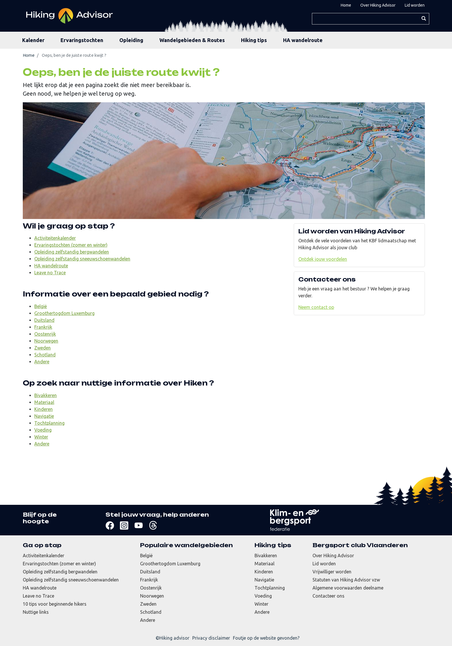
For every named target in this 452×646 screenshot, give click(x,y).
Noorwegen (46, 340)
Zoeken (423, 18)
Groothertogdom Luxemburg (64, 313)
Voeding (43, 429)
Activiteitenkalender (55, 238)
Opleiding (131, 40)
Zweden (42, 347)
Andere (41, 361)
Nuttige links (36, 612)
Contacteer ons (328, 595)
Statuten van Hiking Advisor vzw (346, 579)
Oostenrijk (45, 334)
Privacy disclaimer (211, 638)
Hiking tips (254, 40)
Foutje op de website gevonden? (266, 638)
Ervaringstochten (82, 40)
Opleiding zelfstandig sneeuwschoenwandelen (82, 258)
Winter (41, 436)
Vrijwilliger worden (331, 571)
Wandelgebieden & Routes (192, 40)
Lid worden (415, 5)
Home (346, 5)
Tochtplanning (49, 423)
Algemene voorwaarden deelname (347, 587)
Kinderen (43, 409)
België (40, 306)
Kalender (33, 40)
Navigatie (44, 416)
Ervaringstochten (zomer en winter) (71, 245)
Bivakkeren (45, 395)
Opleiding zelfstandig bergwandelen (71, 251)
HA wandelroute (303, 40)
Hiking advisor (174, 638)
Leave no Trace (50, 272)
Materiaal (44, 402)
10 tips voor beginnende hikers (54, 604)
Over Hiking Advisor (378, 5)
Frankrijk (43, 327)
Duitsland (44, 320)
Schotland (45, 354)
